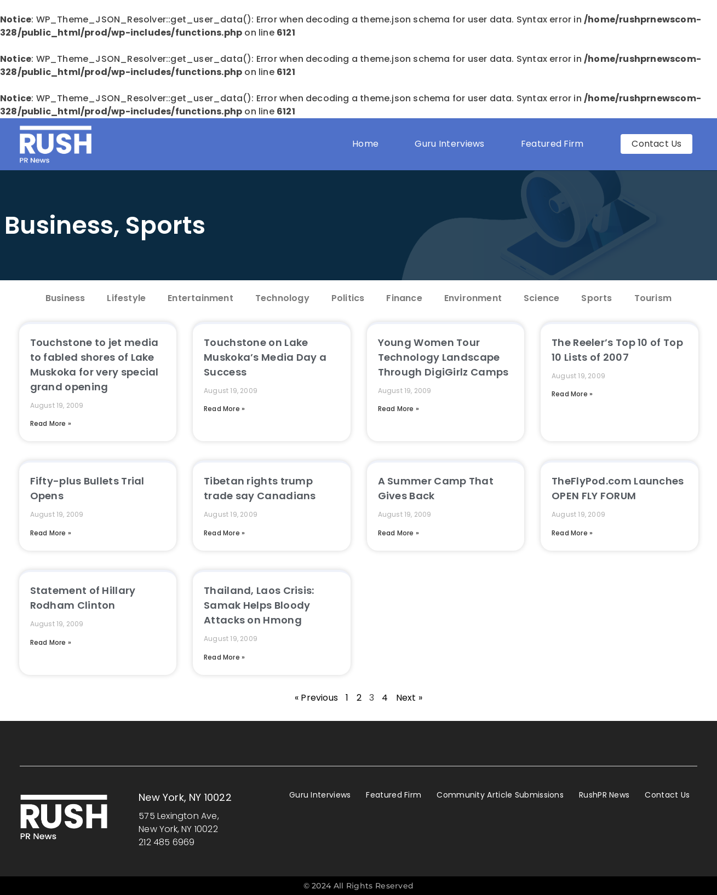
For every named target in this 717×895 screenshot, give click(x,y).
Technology (282, 298)
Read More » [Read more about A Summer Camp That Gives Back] (398, 533)
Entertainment (200, 298)
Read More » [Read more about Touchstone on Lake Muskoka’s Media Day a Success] (224, 408)
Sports (165, 225)
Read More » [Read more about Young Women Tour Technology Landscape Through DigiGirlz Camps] (398, 408)
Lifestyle (126, 298)
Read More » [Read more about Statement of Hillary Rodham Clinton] (50, 642)
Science (541, 298)
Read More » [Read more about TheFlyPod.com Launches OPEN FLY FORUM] (572, 533)
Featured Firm (555, 143)
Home (365, 143)
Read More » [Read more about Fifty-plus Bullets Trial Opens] (50, 533)
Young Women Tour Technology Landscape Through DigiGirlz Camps (443, 357)
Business (58, 225)
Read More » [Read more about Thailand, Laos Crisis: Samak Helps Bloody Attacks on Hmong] (224, 657)
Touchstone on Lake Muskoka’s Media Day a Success (265, 357)
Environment (473, 298)
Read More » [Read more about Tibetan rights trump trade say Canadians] (224, 533)
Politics (348, 298)
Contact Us (667, 794)
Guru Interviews (450, 143)
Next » (409, 697)
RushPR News (604, 794)
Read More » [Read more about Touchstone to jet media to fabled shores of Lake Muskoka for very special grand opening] (50, 423)
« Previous (316, 697)
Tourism (653, 298)
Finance (404, 298)
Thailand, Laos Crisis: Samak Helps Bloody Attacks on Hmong (259, 605)
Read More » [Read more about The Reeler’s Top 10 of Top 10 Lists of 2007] (572, 394)
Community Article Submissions (500, 794)
